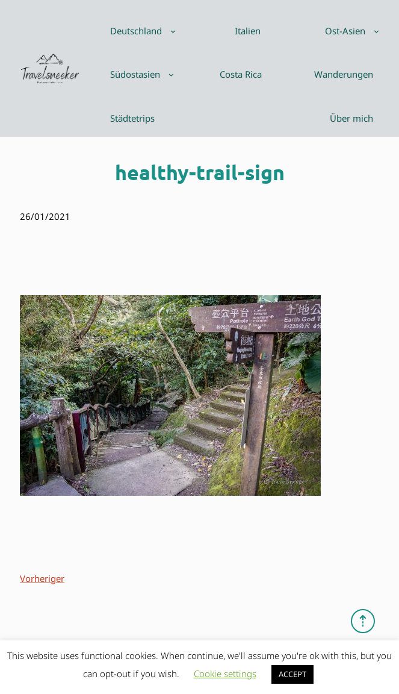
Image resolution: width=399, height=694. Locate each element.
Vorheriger (42, 578)
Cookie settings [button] (225, 673)
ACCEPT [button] (292, 674)
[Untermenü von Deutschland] (173, 31)
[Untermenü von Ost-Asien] (376, 31)
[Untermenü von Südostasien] (171, 74)
